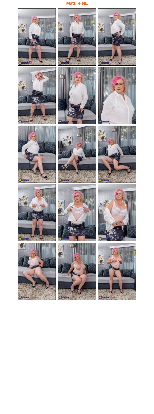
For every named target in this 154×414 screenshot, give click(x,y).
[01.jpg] (37, 37)
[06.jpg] (117, 95)
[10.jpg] (37, 212)
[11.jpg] (77, 212)
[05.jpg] (77, 95)
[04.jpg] (37, 95)
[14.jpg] (77, 271)
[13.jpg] (37, 271)
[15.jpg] (117, 271)
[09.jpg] (117, 154)
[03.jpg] (117, 37)
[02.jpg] (77, 37)
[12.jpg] (117, 212)
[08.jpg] (77, 154)
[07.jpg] (37, 154)
